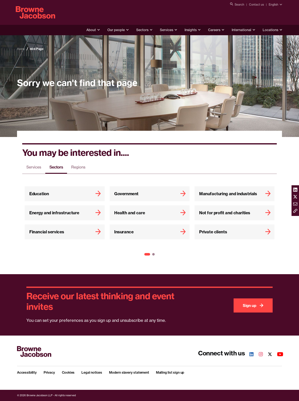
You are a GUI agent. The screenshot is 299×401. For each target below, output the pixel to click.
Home (21, 49)
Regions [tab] (78, 167)
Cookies (68, 372)
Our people (116, 30)
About (91, 30)
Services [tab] (33, 167)
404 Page (36, 49)
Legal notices (91, 372)
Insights (191, 30)
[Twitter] (267, 354)
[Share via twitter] (295, 197)
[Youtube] (278, 354)
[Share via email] (295, 204)
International (241, 30)
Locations (270, 30)
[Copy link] (295, 211)
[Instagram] (258, 354)
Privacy (49, 372)
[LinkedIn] (249, 354)
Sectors (142, 30)
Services (166, 30)
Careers (214, 30)
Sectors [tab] (56, 167)
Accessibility (27, 372)
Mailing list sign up (170, 372)
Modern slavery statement (129, 372)
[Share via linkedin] (295, 190)
